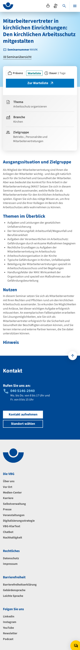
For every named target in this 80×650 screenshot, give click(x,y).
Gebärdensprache (14, 590)
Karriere (8, 498)
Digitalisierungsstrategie (19, 521)
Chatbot (8, 532)
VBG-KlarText (11, 526)
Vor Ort (7, 487)
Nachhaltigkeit (12, 538)
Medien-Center (12, 493)
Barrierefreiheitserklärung (20, 585)
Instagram (9, 622)
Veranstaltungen (13, 515)
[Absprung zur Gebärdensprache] (55, 6)
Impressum (10, 564)
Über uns (8, 481)
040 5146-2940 (22, 390)
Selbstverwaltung (14, 504)
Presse (7, 509)
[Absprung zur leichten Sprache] (48, 6)
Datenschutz (11, 558)
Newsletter (10, 633)
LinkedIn (8, 616)
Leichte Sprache (13, 596)
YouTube (8, 628)
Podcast (8, 639)
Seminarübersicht (17, 57)
